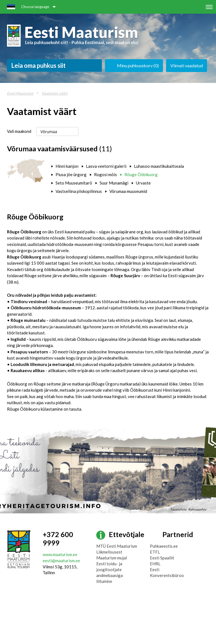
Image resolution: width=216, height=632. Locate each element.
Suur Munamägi (114, 182)
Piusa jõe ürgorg (71, 174)
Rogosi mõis (105, 174)
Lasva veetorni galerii (106, 166)
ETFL (155, 551)
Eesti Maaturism (20, 93)
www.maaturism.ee (60, 554)
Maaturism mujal (111, 557)
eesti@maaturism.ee (61, 560)
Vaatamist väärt (55, 93)
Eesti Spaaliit (162, 557)
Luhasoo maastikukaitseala (159, 166)
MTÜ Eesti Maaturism (116, 546)
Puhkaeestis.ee (164, 546)
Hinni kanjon (67, 166)
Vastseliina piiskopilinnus (79, 191)
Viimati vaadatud (186, 65)
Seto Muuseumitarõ (74, 182)
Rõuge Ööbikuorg (141, 174)
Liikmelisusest (109, 551)
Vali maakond (19, 131)
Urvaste (143, 182)
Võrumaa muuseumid (128, 191)
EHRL (155, 563)
